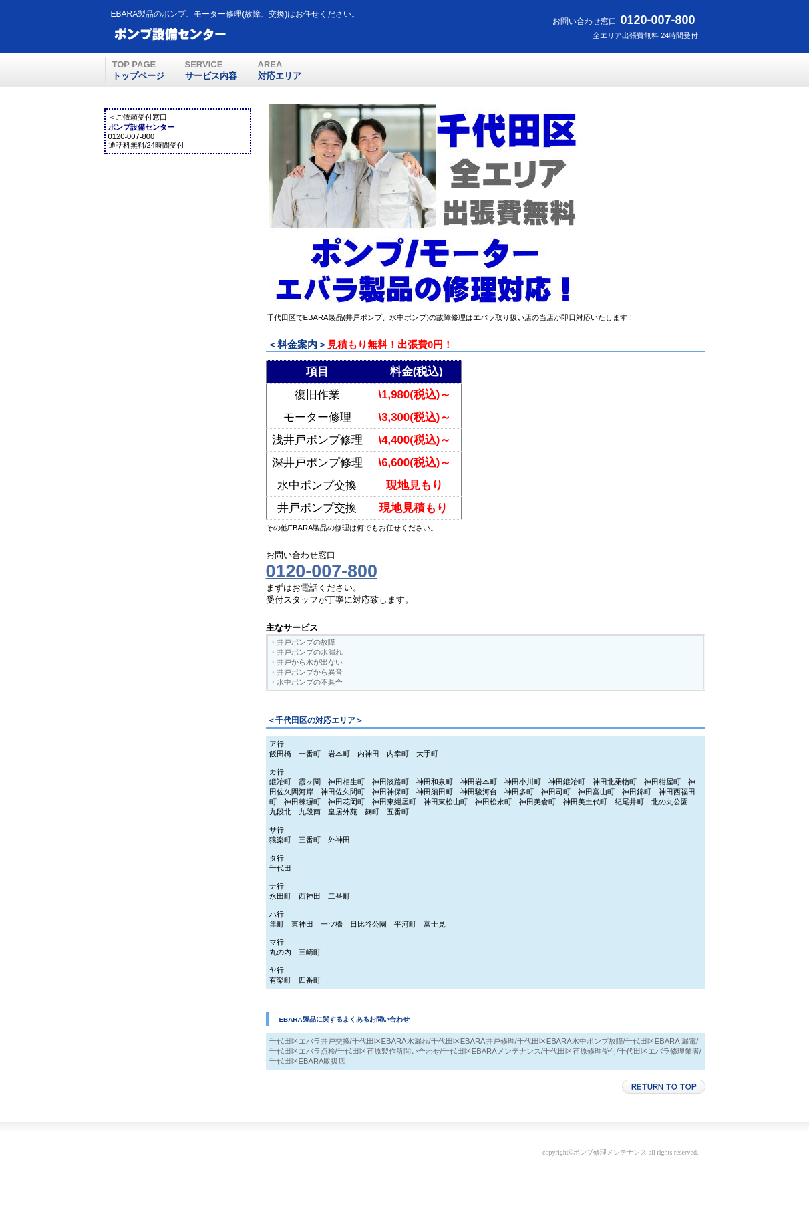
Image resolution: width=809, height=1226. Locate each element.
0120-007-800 (657, 20)
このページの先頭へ (663, 1087)
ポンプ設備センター (208, 34)
